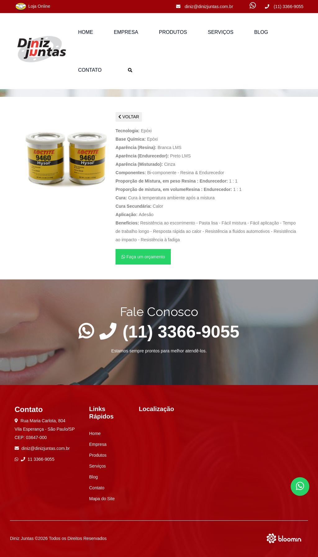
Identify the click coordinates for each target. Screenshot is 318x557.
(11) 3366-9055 (284, 6)
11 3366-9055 (37, 459)
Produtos (98, 455)
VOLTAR (128, 116)
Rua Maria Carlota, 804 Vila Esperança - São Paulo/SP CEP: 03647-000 (45, 429)
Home (85, 32)
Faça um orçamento (143, 256)
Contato (90, 70)
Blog (261, 32)
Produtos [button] (173, 32)
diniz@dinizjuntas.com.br (204, 6)
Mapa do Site (102, 498)
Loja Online (32, 6)
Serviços (220, 32)
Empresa (126, 32)
